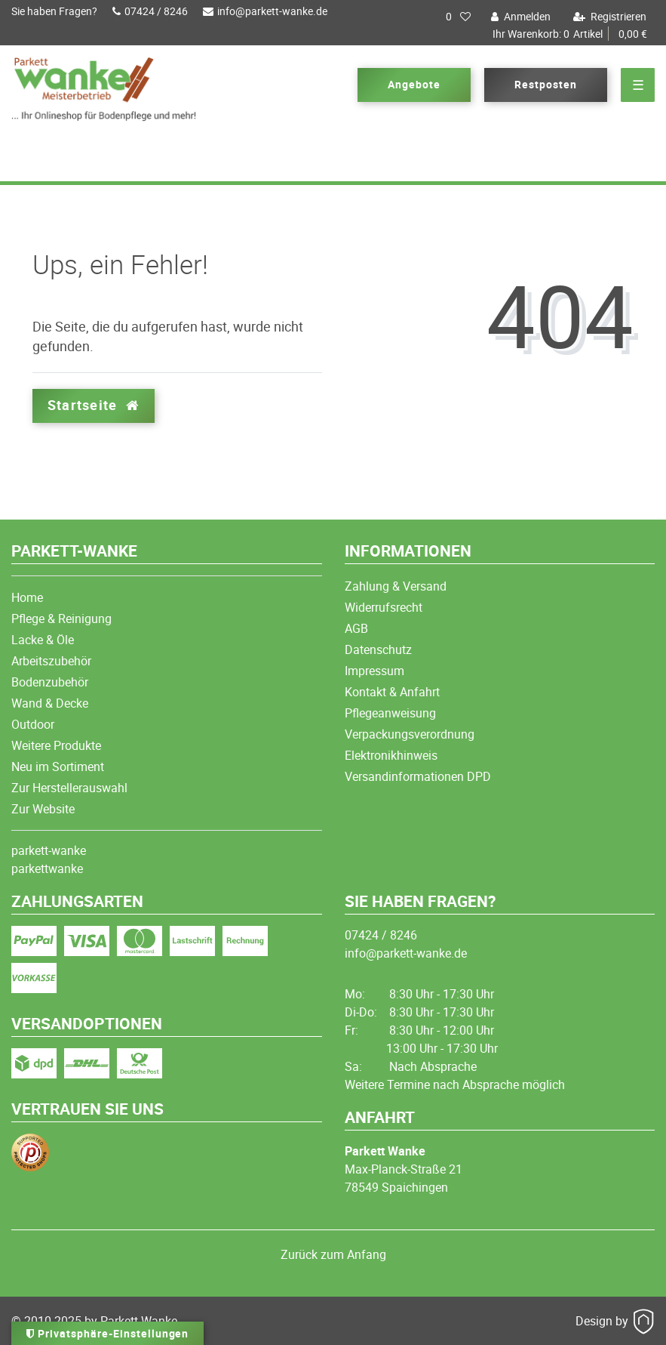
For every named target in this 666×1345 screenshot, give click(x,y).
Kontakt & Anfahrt (392, 691)
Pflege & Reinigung (61, 618)
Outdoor (32, 724)
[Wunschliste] (458, 16)
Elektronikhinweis (391, 755)
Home (27, 597)
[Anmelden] (519, 16)
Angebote (414, 84)
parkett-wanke (48, 850)
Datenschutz (378, 649)
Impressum (374, 670)
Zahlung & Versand (396, 586)
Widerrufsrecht (383, 607)
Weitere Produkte (56, 745)
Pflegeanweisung (390, 713)
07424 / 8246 (150, 11)
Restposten (545, 84)
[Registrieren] (608, 16)
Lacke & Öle (42, 639)
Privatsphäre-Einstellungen (107, 1333)
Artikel (570, 34)
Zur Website (43, 809)
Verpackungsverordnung (409, 734)
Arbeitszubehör (51, 660)
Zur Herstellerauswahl (69, 787)
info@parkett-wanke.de (265, 11)
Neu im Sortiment (57, 766)
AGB (356, 628)
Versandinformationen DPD (418, 776)
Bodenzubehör (49, 682)
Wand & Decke (49, 703)
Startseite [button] (94, 405)
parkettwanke (47, 868)
